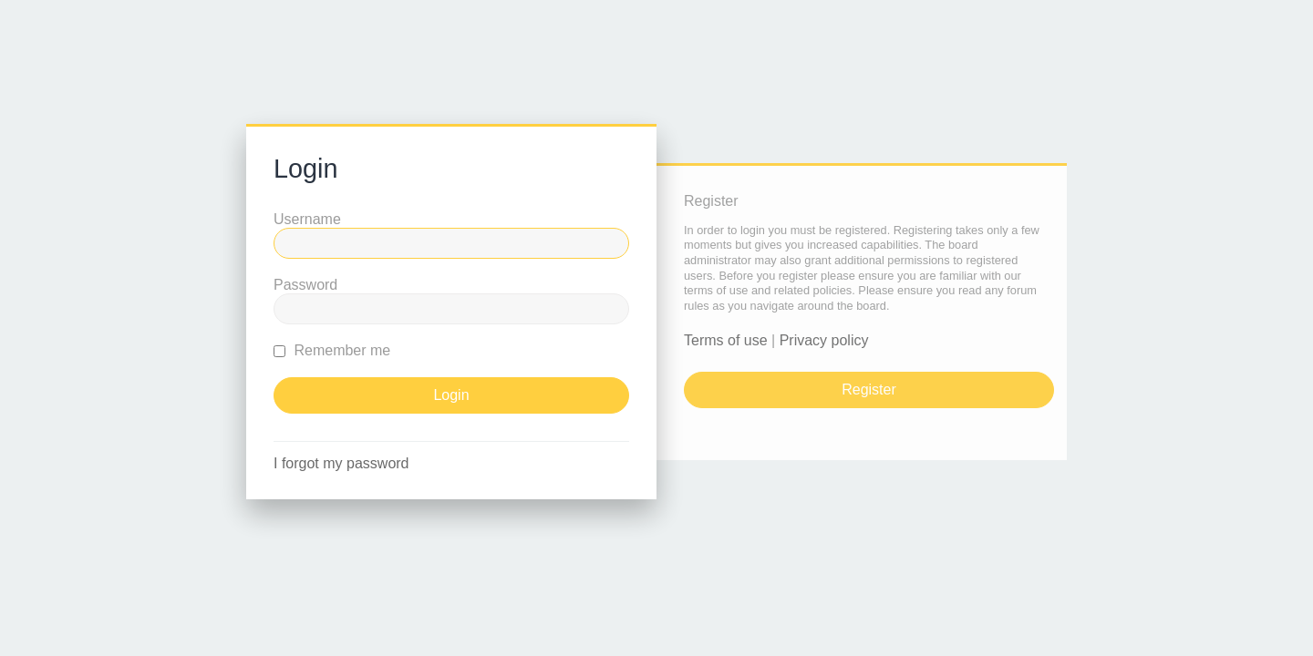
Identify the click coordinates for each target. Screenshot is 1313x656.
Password (305, 284)
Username (307, 219)
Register (869, 389)
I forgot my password (341, 463)
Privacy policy (824, 340)
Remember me (332, 350)
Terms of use (726, 340)
